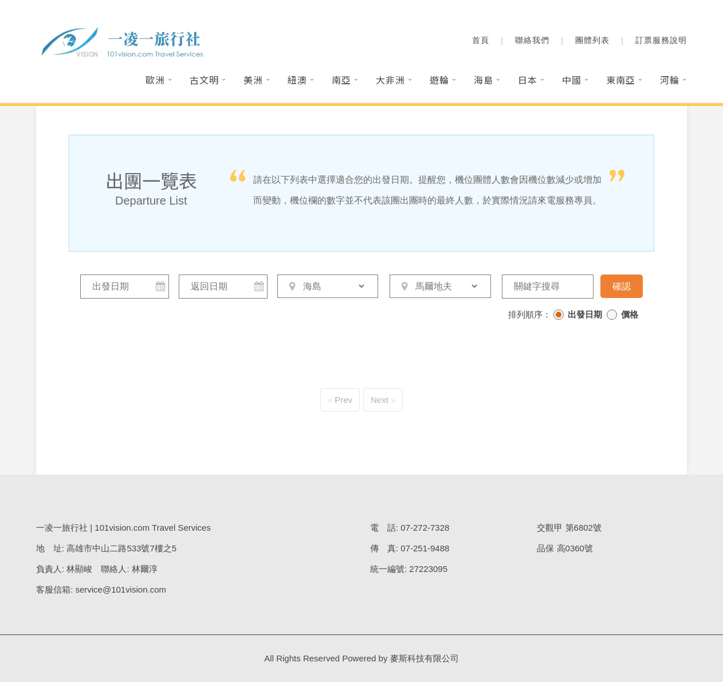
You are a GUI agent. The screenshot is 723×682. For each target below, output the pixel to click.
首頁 (480, 40)
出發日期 (585, 314)
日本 (527, 80)
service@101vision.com (120, 589)
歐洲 (155, 80)
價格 (629, 314)
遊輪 (439, 80)
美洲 (253, 80)
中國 (571, 80)
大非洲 (390, 80)
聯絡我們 (532, 40)
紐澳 (297, 80)
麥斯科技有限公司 (424, 658)
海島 (483, 80)
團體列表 (592, 40)
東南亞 (620, 80)
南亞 (341, 80)
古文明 (204, 80)
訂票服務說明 (661, 40)
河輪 (669, 80)
